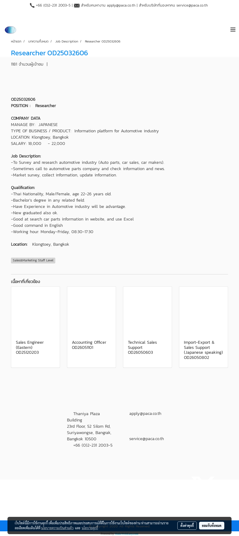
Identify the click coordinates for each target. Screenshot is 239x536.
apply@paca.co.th (121, 5)
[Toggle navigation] (233, 30)
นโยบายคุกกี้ (90, 528)
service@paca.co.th (192, 5)
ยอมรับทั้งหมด (211, 525)
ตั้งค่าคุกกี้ (187, 525)
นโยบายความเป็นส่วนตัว (57, 528)
